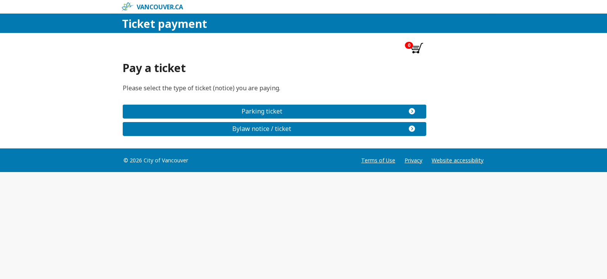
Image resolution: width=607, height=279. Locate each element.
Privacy (413, 160)
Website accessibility (458, 160)
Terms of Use (378, 160)
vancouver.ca (152, 7)
